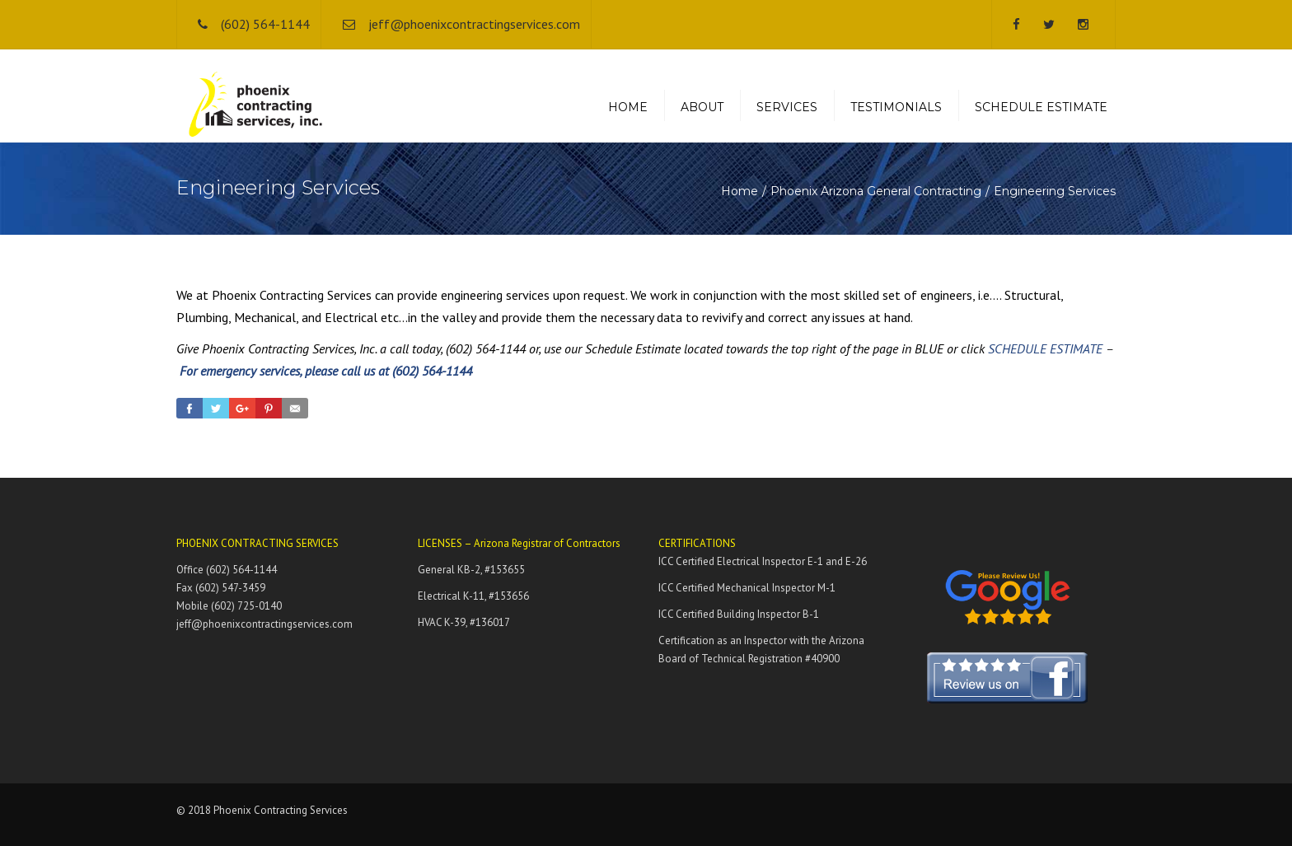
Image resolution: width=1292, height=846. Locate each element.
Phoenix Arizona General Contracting (875, 191)
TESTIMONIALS (896, 107)
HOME (628, 107)
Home (739, 191)
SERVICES (786, 107)
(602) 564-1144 (265, 24)
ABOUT (702, 107)
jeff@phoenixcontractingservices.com (474, 24)
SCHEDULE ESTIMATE (1041, 107)
